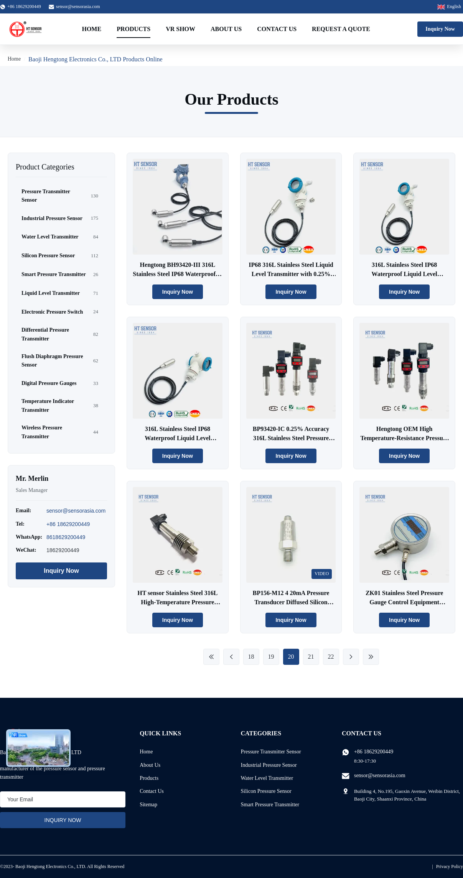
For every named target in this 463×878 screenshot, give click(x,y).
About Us (226, 29)
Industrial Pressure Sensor (269, 765)
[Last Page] (371, 657)
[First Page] (211, 657)
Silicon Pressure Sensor (266, 791)
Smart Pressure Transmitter (270, 804)
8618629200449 (65, 537)
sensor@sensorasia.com (78, 6)
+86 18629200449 (68, 524)
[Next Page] (351, 657)
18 (251, 656)
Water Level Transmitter (267, 778)
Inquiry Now (440, 29)
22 (331, 656)
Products (133, 29)
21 (311, 656)
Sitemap (148, 804)
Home (91, 29)
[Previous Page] (231, 657)
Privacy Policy (449, 866)
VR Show (180, 29)
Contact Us (277, 29)
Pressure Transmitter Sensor (271, 752)
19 (271, 656)
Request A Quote (341, 29)
